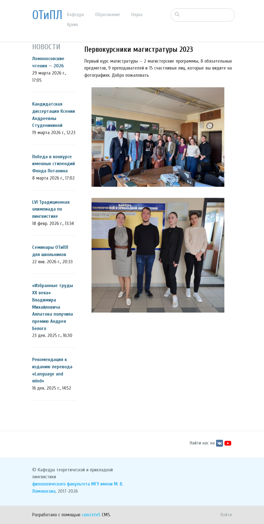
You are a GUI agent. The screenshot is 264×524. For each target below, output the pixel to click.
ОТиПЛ (47, 15)
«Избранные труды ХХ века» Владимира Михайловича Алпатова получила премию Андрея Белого (52, 307)
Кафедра (75, 14)
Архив (72, 24)
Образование (107, 14)
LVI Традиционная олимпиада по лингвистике (51, 209)
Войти (226, 515)
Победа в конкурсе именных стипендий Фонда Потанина (53, 164)
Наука (137, 14)
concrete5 (91, 515)
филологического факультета (61, 484)
